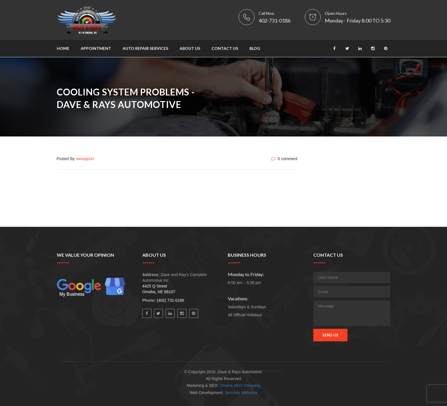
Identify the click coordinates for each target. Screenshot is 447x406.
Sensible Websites (241, 392)
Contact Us (225, 48)
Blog (254, 48)
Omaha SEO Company (240, 385)
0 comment (284, 158)
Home (63, 48)
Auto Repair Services (145, 48)
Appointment (96, 48)
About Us (190, 48)
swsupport (85, 158)
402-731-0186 (274, 20)
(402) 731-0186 (170, 300)
